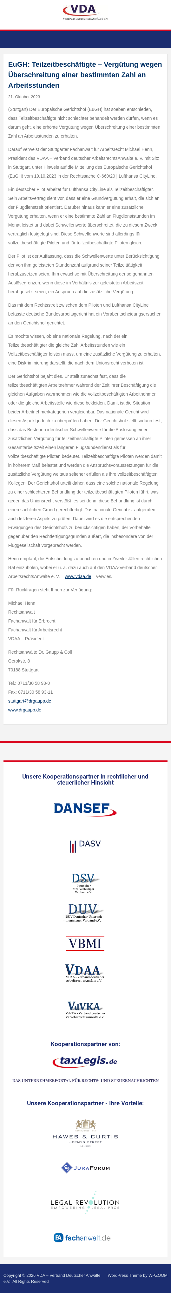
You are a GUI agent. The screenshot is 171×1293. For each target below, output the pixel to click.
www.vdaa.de (78, 576)
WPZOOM (158, 1275)
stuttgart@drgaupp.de (29, 701)
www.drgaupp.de (24, 709)
